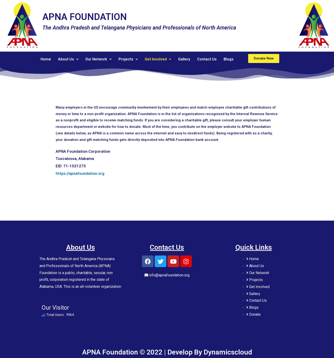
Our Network (98, 59)
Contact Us (207, 59)
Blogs (229, 59)
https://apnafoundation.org (80, 173)
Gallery (184, 59)
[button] (263, 58)
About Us (68, 59)
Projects (128, 59)
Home (46, 59)
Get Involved (158, 59)
